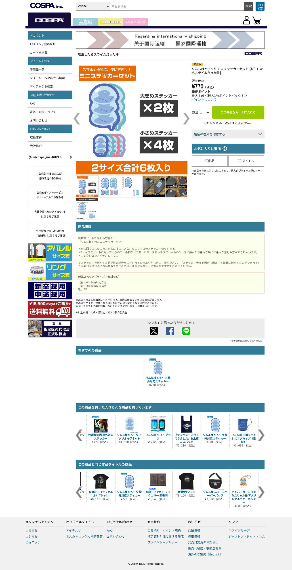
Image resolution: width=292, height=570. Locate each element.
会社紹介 (36, 146)
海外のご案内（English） (205, 554)
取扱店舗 (36, 137)
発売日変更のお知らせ (203, 542)
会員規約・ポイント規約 (164, 530)
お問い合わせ (38, 120)
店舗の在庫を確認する (209, 134)
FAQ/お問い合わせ (42, 95)
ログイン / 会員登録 (43, 44)
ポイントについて (204, 99)
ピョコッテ (33, 542)
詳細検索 (260, 6)
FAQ (32, 103)
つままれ (31, 530)
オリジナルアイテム (39, 522)
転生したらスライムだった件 (98, 54)
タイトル (246, 161)
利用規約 (153, 522)
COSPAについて (40, 129)
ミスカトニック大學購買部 (84, 536)
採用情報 (194, 536)
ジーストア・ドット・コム (247, 536)
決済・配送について (43, 112)
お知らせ (194, 522)
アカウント (37, 35)
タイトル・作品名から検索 (47, 78)
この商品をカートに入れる (238, 112)
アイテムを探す (40, 61)
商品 (209, 161)
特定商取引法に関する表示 (165, 536)
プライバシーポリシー (162, 542)
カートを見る (38, 52)
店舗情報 (194, 530)
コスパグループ (239, 530)
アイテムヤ (73, 530)
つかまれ (31, 536)
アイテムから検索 (41, 86)
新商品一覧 (37, 69)
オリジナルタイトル (80, 522)
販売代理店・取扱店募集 (205, 548)
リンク (233, 522)
